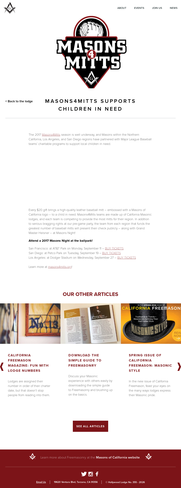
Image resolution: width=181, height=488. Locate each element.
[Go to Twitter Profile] (84, 475)
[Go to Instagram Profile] (90, 475)
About (121, 8)
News (173, 8)
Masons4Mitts (51, 134)
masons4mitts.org (60, 266)
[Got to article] (30, 323)
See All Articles (90, 426)
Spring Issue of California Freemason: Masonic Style (150, 363)
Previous (2, 367)
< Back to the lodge (19, 101)
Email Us (41, 482)
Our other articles (90, 294)
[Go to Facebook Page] (97, 475)
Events (139, 8)
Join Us (157, 8)
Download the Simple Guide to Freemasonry (85, 360)
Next (179, 367)
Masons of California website (118, 457)
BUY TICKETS (114, 248)
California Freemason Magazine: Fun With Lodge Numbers (28, 363)
